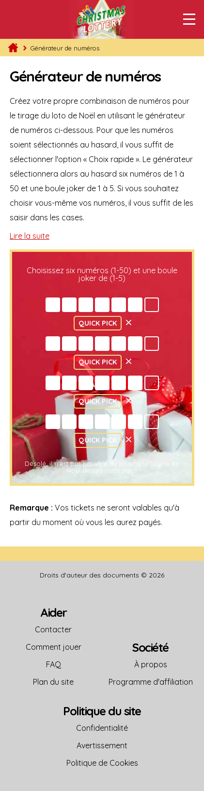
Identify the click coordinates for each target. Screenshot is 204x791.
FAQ (53, 664)
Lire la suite (29, 236)
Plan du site (53, 682)
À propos (150, 664)
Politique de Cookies (102, 763)
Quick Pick (97, 323)
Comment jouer (53, 647)
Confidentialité (102, 728)
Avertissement (102, 745)
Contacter (53, 629)
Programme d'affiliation (151, 682)
